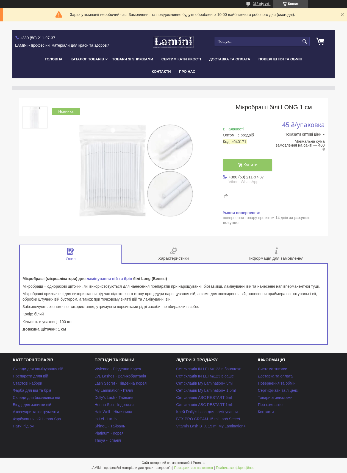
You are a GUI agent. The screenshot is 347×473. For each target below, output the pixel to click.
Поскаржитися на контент (193, 468)
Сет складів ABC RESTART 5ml (204, 397)
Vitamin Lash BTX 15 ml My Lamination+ (211, 426)
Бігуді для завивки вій (32, 404)
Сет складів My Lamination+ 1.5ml (206, 390)
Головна (53, 59)
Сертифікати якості (181, 59)
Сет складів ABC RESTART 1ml (204, 404)
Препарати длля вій (30, 376)
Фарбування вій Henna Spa (37, 419)
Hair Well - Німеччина (113, 412)
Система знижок (272, 369)
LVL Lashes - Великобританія (120, 376)
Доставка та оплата (229, 59)
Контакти (161, 71)
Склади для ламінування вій (38, 369)
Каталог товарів (87, 59)
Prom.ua (199, 463)
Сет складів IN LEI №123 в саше (205, 376)
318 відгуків (261, 4)
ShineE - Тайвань (110, 426)
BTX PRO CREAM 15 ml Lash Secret (208, 419)
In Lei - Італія (106, 419)
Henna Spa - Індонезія (114, 404)
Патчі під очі (24, 426)
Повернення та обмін (280, 59)
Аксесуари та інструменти (36, 412)
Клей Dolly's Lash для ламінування (207, 412)
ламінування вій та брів (109, 278)
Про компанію (270, 404)
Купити (250, 165)
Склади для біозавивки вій (36, 397)
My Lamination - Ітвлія (114, 390)
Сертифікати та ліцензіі (278, 390)
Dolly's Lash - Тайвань (114, 397)
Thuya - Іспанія (108, 440)
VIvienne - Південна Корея (118, 369)
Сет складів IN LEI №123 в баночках (208, 369)
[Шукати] (305, 41)
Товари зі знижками (132, 59)
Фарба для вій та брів (32, 390)
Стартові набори (27, 383)
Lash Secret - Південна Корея (121, 383)
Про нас (187, 71)
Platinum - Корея (109, 433)
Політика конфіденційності (236, 468)
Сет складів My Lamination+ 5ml (204, 383)
